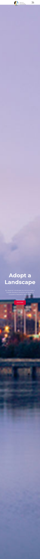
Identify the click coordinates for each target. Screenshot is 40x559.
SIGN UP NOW (20, 304)
